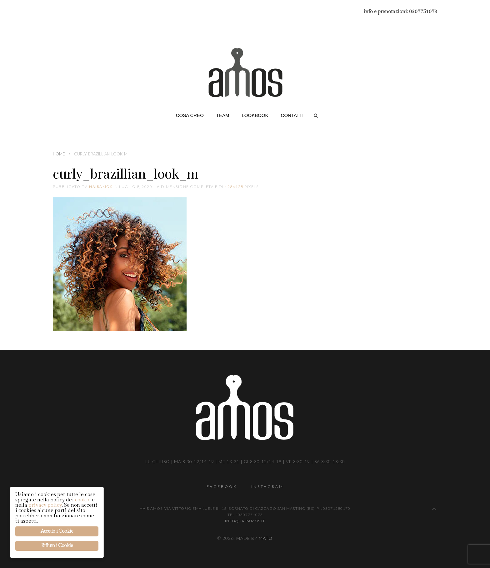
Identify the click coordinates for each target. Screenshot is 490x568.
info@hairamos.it (245, 521)
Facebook (222, 486)
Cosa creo (190, 115)
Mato (265, 538)
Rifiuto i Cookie (57, 546)
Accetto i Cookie (57, 531)
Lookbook (255, 115)
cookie (83, 500)
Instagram (267, 486)
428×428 (234, 186)
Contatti (292, 115)
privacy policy (45, 505)
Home (59, 153)
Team (222, 115)
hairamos (100, 186)
